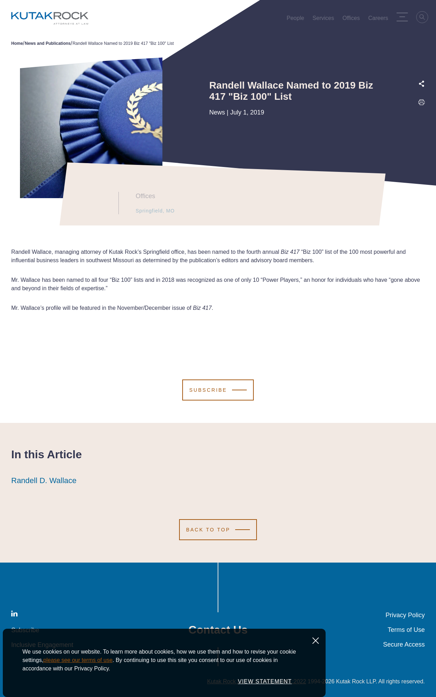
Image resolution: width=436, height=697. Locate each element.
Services (324, 19)
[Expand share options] (421, 84)
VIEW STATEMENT (265, 681)
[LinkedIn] (14, 615)
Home (17, 43)
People (297, 19)
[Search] (423, 18)
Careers (379, 19)
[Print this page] (421, 104)
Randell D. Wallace (43, 480)
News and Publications (48, 43)
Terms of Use (406, 629)
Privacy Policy (405, 615)
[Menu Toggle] (403, 16)
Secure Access (404, 644)
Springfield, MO (152, 210)
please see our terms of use (78, 660)
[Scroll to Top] (218, 529)
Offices (352, 19)
